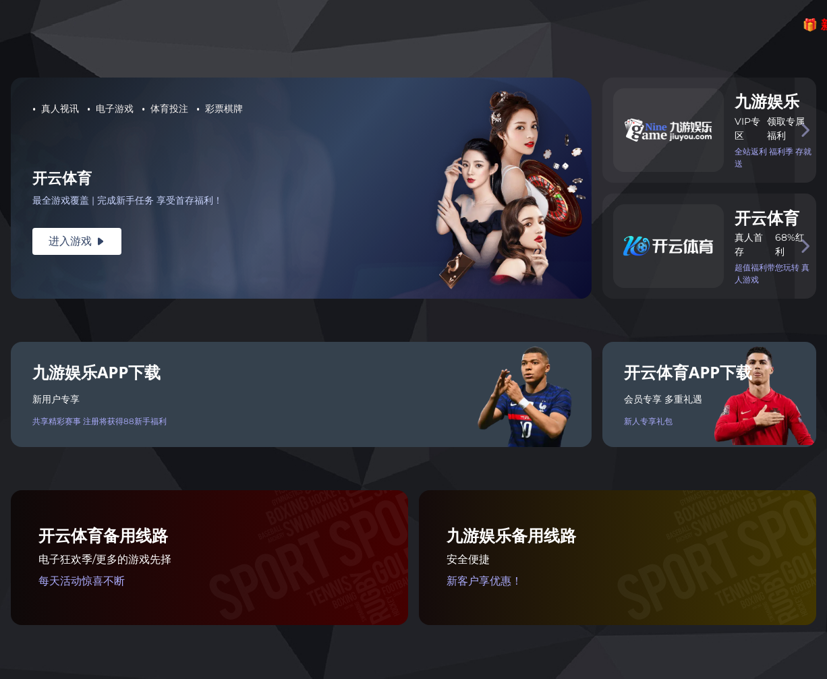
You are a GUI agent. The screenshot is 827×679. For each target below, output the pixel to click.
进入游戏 (77, 241)
